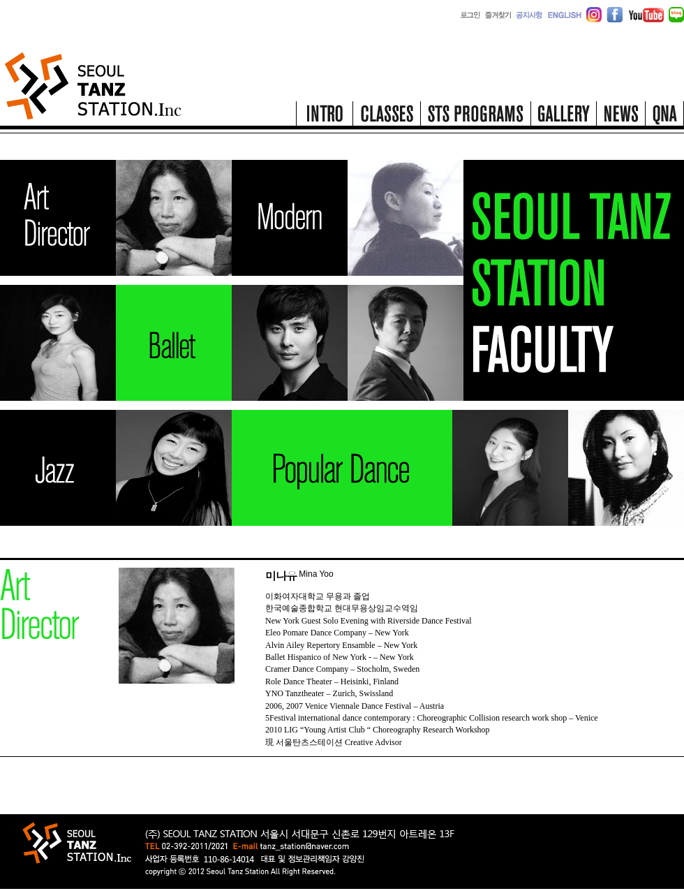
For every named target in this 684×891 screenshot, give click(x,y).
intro (324, 117)
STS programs (475, 117)
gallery (563, 117)
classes (386, 117)
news (620, 117)
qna (664, 117)
